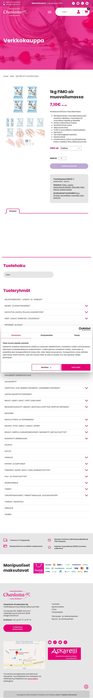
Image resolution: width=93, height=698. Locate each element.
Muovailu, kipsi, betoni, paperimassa (69, 188)
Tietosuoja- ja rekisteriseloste (65, 616)
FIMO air (54, 148)
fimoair (56, 195)
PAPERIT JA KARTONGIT (15, 464)
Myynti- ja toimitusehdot (62, 619)
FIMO (12, 76)
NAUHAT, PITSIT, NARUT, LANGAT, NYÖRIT (22, 426)
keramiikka (65, 195)
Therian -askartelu (14, 502)
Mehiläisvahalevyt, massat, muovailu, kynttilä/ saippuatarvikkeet (37, 407)
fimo (77, 193)
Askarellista (32, 679)
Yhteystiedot (57, 612)
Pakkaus (9, 457)
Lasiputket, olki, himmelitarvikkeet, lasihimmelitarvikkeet (32, 388)
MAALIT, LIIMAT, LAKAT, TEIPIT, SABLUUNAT (23, 401)
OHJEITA (8, 445)
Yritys (54, 609)
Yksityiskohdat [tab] (46, 335)
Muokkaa (46, 367)
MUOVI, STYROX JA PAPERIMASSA (19, 419)
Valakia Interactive (69, 695)
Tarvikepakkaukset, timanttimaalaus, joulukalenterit (31, 495)
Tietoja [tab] (77, 335)
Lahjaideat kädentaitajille (18, 375)
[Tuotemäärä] (62, 158)
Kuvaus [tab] (13, 211)
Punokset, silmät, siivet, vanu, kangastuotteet (27, 470)
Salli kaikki (76, 367)
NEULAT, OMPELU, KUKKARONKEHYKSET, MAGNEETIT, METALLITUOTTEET (36, 432)
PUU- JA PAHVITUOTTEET (16, 476)
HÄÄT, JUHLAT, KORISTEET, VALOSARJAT (22, 318)
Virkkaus (9, 508)
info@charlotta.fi (13, 4)
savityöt (57, 198)
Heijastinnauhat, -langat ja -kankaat (23, 299)
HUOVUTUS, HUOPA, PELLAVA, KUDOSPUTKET (24, 312)
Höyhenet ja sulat (14, 325)
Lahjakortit (11, 381)
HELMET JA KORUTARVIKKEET (17, 306)
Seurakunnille (11, 483)
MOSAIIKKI (9, 413)
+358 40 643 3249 (13, 2)
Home (5, 76)
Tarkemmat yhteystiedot (17, 628)
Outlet (8, 451)
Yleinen (8, 514)
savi (81, 195)
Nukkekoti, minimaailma (16, 438)
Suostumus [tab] (16, 335)
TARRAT (8, 489)
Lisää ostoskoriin (69, 166)
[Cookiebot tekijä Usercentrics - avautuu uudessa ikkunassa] (80, 329)
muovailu (75, 195)
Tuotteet (56, 604)
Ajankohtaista (58, 607)
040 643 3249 (24, 613)
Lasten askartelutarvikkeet (18, 394)
